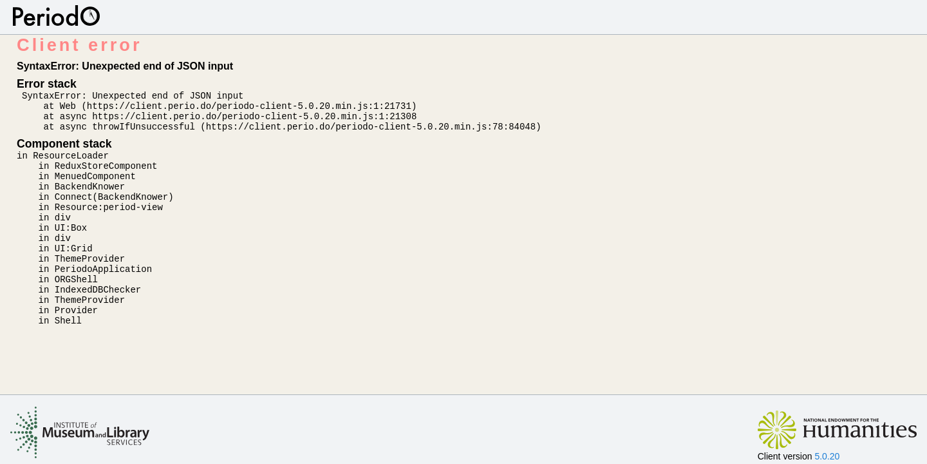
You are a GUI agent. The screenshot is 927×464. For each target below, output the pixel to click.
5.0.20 (826, 456)
